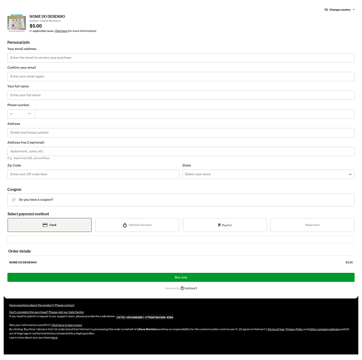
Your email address (21, 49)
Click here (61, 31)
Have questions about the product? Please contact (42, 305)
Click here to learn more (66, 325)
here (54, 337)
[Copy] (144, 317)
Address (13, 124)
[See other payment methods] (312, 225)
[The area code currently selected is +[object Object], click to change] (21, 114)
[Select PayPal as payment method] (225, 225)
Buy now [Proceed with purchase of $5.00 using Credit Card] (181, 277)
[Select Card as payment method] (49, 225)
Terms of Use (275, 329)
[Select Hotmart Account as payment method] (137, 225)
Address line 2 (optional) (25, 143)
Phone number (18, 105)
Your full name (18, 86)
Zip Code (14, 165)
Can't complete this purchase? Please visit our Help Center (46, 312)
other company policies (324, 329)
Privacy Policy (295, 329)
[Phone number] (195, 114)
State (186, 165)
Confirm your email (21, 68)
